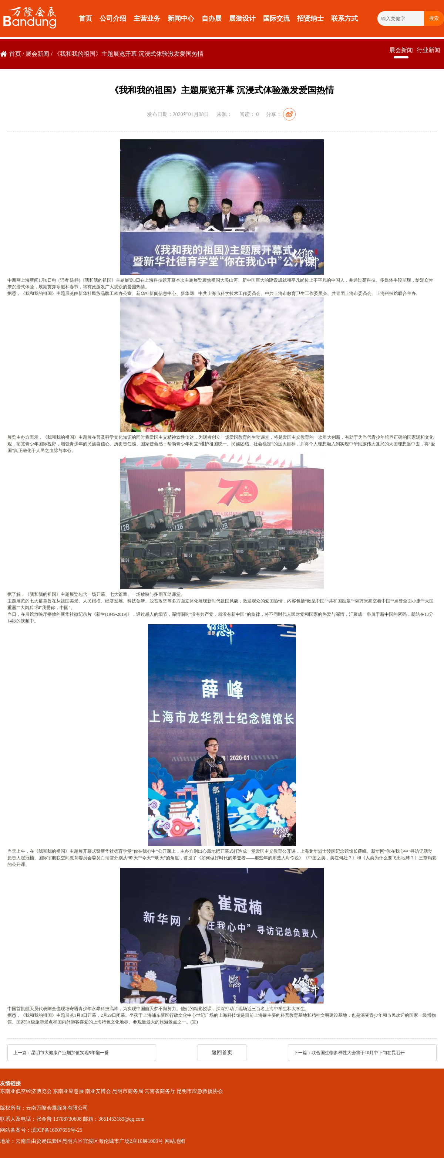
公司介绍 (113, 18)
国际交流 (276, 18)
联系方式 (344, 18)
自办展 (212, 18)
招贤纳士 (310, 18)
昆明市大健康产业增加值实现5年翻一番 (70, 1052)
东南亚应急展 (68, 1091)
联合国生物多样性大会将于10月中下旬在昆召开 (358, 1052)
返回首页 (222, 1052)
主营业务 (147, 18)
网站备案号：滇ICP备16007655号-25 (41, 1130)
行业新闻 (428, 50)
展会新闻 (37, 54)
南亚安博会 (98, 1091)
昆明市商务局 (127, 1091)
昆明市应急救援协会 (199, 1091)
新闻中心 (181, 18)
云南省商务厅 (159, 1091)
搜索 (434, 18)
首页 (85, 18)
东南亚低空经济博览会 (26, 1091)
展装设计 (242, 18)
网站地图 (175, 1141)
